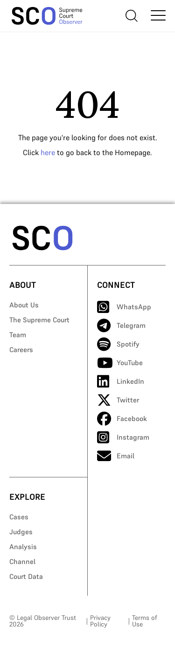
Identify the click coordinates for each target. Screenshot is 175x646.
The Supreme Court (39, 319)
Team (17, 334)
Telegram (121, 326)
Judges (21, 531)
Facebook (122, 419)
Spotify (118, 344)
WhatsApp (124, 307)
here (48, 152)
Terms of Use (144, 620)
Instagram (123, 437)
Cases (18, 516)
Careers (21, 349)
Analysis (23, 546)
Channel (22, 561)
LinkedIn (120, 381)
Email (115, 456)
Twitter (118, 400)
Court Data (26, 576)
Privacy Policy (100, 620)
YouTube (120, 363)
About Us (24, 304)
